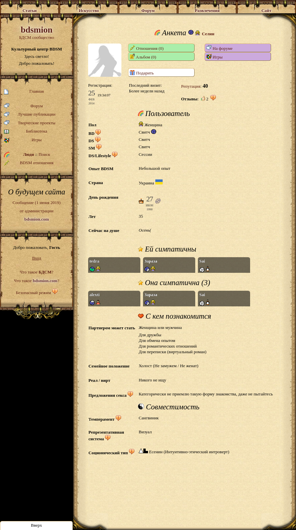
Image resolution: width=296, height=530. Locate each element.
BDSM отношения (29, 162)
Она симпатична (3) (174, 283)
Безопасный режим (33, 292)
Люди (28, 154)
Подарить (142, 72)
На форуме (219, 48)
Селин (208, 33)
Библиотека (25, 131)
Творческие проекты (30, 123)
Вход (36, 258)
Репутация (190, 86)
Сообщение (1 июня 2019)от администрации (37, 210)
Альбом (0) (143, 56)
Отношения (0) (147, 48)
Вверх (36, 525)
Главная (24, 91)
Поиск (44, 154)
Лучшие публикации (30, 114)
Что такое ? (36, 271)
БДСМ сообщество (37, 32)
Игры (23, 140)
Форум (23, 106)
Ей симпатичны (167, 249)
